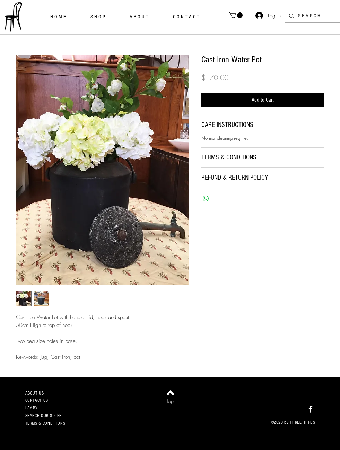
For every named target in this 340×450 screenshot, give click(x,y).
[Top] (170, 401)
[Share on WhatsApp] (206, 198)
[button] (236, 15)
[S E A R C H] (311, 15)
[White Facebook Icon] (310, 409)
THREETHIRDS (302, 422)
